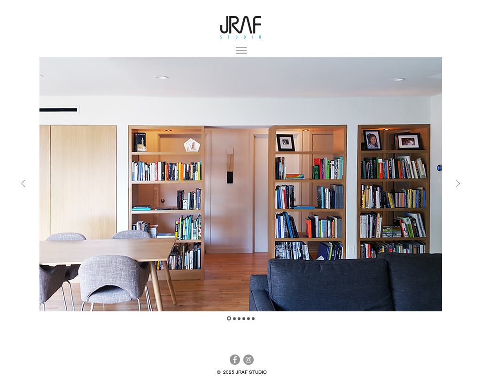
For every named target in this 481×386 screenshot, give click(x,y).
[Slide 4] (243, 318)
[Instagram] (248, 360)
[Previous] (23, 184)
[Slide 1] (229, 319)
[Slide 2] (234, 318)
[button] (241, 50)
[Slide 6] (253, 318)
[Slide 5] (248, 318)
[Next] (458, 184)
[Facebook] (235, 360)
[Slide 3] (239, 318)
